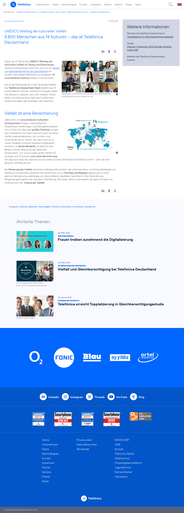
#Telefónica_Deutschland (61, 207)
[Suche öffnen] (170, 4)
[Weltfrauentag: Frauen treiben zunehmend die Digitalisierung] (90, 241)
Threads (99, 397)
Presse (128, 4)
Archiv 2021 (60, 12)
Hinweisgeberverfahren (128, 463)
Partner (108, 4)
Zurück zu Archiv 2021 (14, 21)
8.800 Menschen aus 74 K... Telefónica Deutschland (88, 12)
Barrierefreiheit (123, 472)
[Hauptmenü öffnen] (4, 4)
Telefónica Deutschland (26, 12)
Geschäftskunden (87, 444)
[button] (103, 51)
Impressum (121, 476)
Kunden (83, 4)
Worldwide (83, 449)
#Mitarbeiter (32, 207)
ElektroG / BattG (124, 453)
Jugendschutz (123, 467)
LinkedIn (53, 397)
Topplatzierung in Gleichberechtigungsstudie (150, 36)
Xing (141, 397)
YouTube (121, 397)
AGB (117, 444)
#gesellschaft (90, 207)
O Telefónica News (46, 12)
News (138, 4)
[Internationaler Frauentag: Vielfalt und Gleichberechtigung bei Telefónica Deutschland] (90, 273)
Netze (56, 4)
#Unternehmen (78, 207)
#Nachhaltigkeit (45, 207)
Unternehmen (42, 4)
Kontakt (119, 449)
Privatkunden (84, 440)
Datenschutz (122, 458)
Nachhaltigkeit (69, 4)
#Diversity (23, 207)
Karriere (118, 4)
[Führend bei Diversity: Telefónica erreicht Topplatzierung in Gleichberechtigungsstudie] (90, 307)
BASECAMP (122, 440)
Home (45, 440)
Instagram (76, 397)
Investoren (95, 4)
